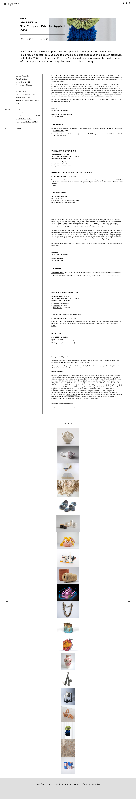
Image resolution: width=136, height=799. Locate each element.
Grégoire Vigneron (57, 398)
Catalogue (19, 128)
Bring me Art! (57, 166)
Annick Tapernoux (71, 394)
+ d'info (53, 186)
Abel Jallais (117, 383)
